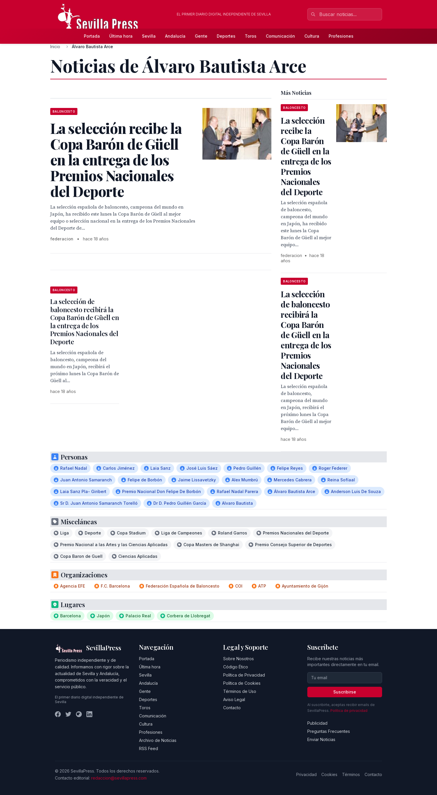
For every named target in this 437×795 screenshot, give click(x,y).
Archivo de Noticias (157, 740)
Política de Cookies (242, 683)
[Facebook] (58, 714)
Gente (201, 36)
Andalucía (175, 36)
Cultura (311, 36)
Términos (351, 774)
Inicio (55, 46)
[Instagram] (79, 714)
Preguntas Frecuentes (328, 731)
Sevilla (149, 36)
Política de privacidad (348, 710)
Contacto (232, 707)
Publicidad (317, 723)
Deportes (226, 36)
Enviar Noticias (321, 739)
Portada (92, 36)
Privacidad (306, 774)
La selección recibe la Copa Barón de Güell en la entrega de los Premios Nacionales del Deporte (306, 156)
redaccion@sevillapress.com (119, 777)
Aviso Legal (234, 699)
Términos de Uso (239, 691)
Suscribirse (344, 691)
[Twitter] (68, 714)
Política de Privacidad (244, 674)
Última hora (121, 36)
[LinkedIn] (89, 714)
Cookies (329, 774)
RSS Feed (148, 748)
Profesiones (341, 36)
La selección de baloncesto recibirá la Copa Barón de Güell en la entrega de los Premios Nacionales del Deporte (84, 321)
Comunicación (280, 36)
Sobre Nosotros (238, 658)
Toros (250, 36)
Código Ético (235, 666)
